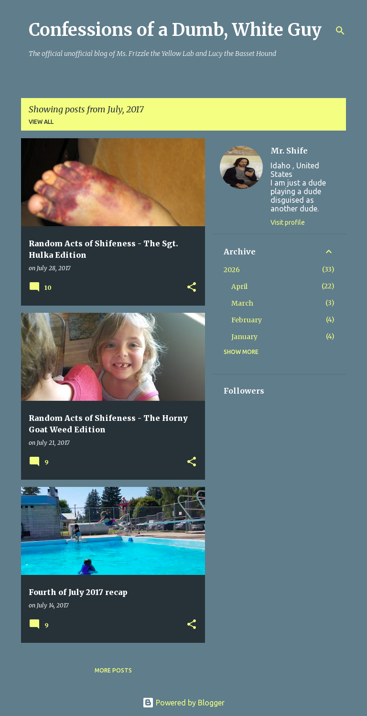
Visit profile (287, 222)
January (244, 336)
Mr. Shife (289, 150)
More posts (113, 670)
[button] (191, 287)
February (246, 320)
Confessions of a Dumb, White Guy (175, 30)
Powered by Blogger (183, 702)
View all (41, 122)
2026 (232, 269)
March (242, 303)
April (239, 286)
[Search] (340, 30)
